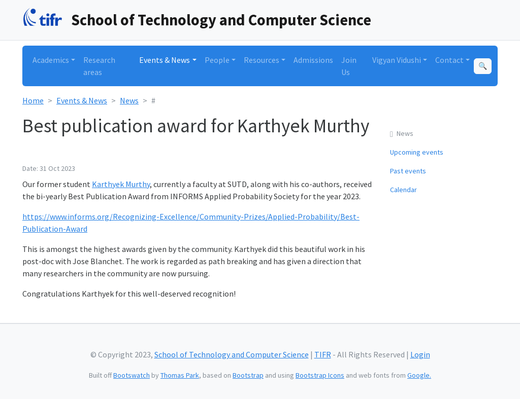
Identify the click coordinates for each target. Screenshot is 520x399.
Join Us (348, 66)
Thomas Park (179, 375)
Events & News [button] (164, 60)
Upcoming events (416, 152)
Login (420, 354)
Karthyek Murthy (121, 184)
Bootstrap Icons (320, 375)
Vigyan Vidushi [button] (396, 60)
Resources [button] (261, 60)
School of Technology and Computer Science (221, 19)
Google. (419, 375)
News (129, 100)
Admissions (313, 60)
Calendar (403, 189)
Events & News (81, 100)
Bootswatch (131, 375)
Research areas (99, 66)
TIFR (322, 354)
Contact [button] (449, 60)
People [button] (217, 60)
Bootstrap (248, 375)
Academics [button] (50, 60)
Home (33, 100)
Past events (408, 170)
